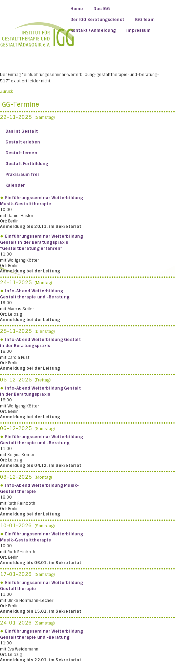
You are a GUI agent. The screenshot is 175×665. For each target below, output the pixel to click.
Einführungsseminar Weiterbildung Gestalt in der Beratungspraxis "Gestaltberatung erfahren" (41, 242)
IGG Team (145, 19)
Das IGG (101, 8)
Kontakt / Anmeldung (93, 30)
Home (76, 8)
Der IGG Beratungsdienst (97, 19)
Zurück (6, 91)
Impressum (138, 30)
